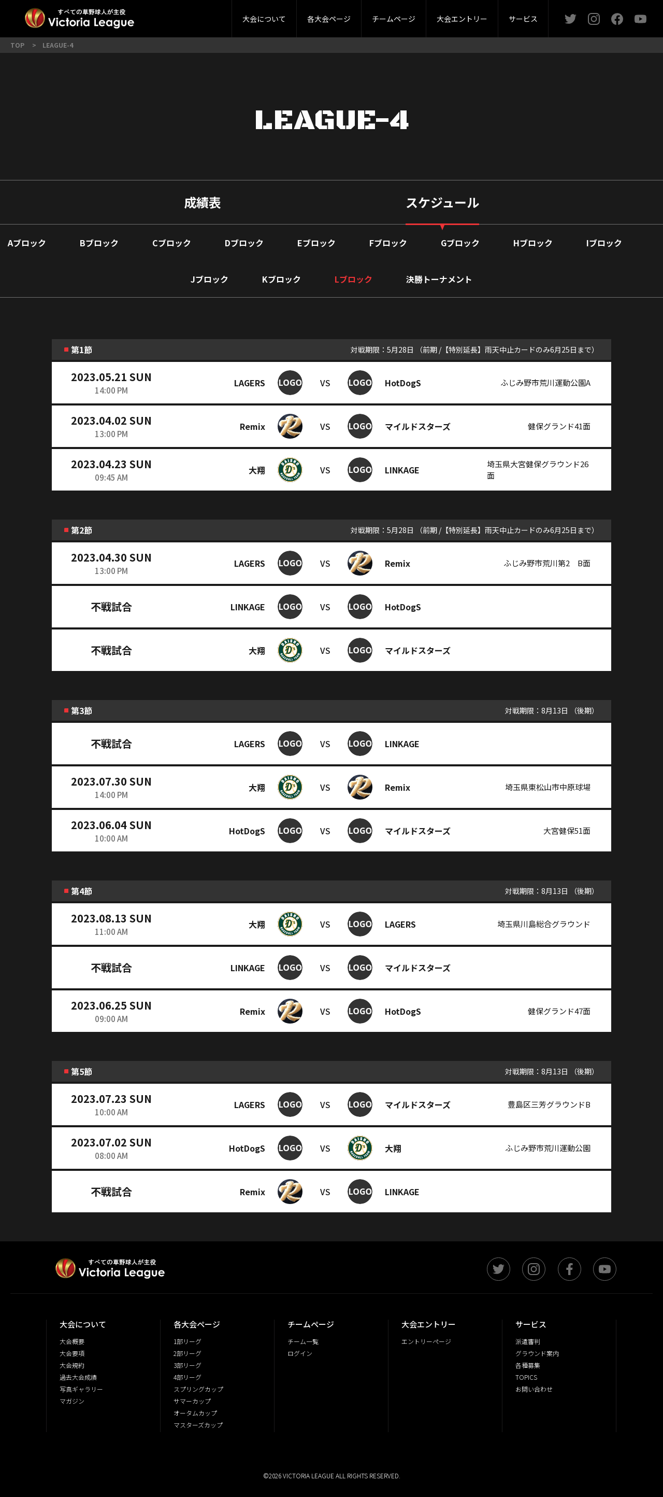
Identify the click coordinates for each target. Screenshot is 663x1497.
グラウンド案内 (537, 1353)
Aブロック (27, 242)
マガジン (72, 1400)
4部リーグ (187, 1377)
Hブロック (533, 242)
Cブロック (171, 242)
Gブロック (460, 242)
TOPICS (526, 1377)
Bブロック (99, 242)
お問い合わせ (534, 1388)
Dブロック (244, 242)
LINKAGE (402, 470)
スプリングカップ (198, 1388)
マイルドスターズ (418, 426)
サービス (523, 18)
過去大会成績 (78, 1377)
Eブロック (316, 242)
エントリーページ (426, 1341)
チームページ (393, 18)
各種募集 (527, 1365)
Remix (252, 426)
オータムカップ (195, 1412)
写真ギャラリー (81, 1388)
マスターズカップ (198, 1424)
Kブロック (281, 279)
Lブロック (353, 279)
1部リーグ (187, 1341)
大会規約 (72, 1365)
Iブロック (604, 242)
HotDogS (403, 382)
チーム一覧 (303, 1341)
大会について (264, 18)
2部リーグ (149, 15)
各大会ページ (329, 18)
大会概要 (180, 15)
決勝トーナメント (439, 279)
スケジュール (442, 202)
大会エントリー (462, 18)
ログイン (299, 1353)
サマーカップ (192, 1400)
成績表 (202, 202)
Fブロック (388, 242)
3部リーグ (208, 15)
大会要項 (72, 1353)
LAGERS (249, 382)
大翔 (257, 470)
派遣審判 (209, 15)
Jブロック (209, 279)
